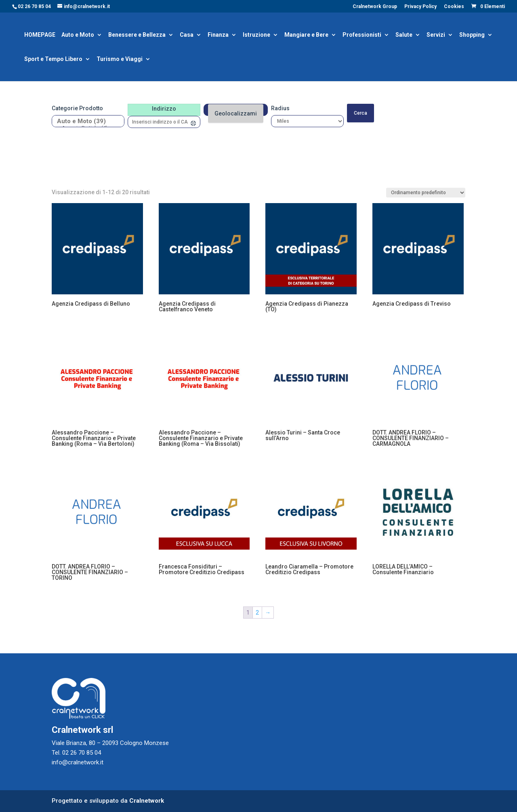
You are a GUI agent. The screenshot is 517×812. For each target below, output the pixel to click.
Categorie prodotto (77, 108)
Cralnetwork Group (375, 6)
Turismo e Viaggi (120, 59)
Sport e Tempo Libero (53, 59)
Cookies (454, 6)
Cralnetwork (146, 800)
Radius (280, 108)
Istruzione (256, 35)
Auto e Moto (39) (85, 121)
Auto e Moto (77, 35)
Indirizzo (164, 108)
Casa (186, 35)
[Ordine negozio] (425, 192)
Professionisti (362, 35)
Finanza (218, 35)
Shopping (472, 35)
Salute (403, 35)
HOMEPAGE (39, 35)
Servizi (436, 35)
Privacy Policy (420, 6)
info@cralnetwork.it (77, 762)
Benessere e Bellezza (137, 35)
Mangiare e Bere (306, 35)
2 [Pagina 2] (257, 612)
